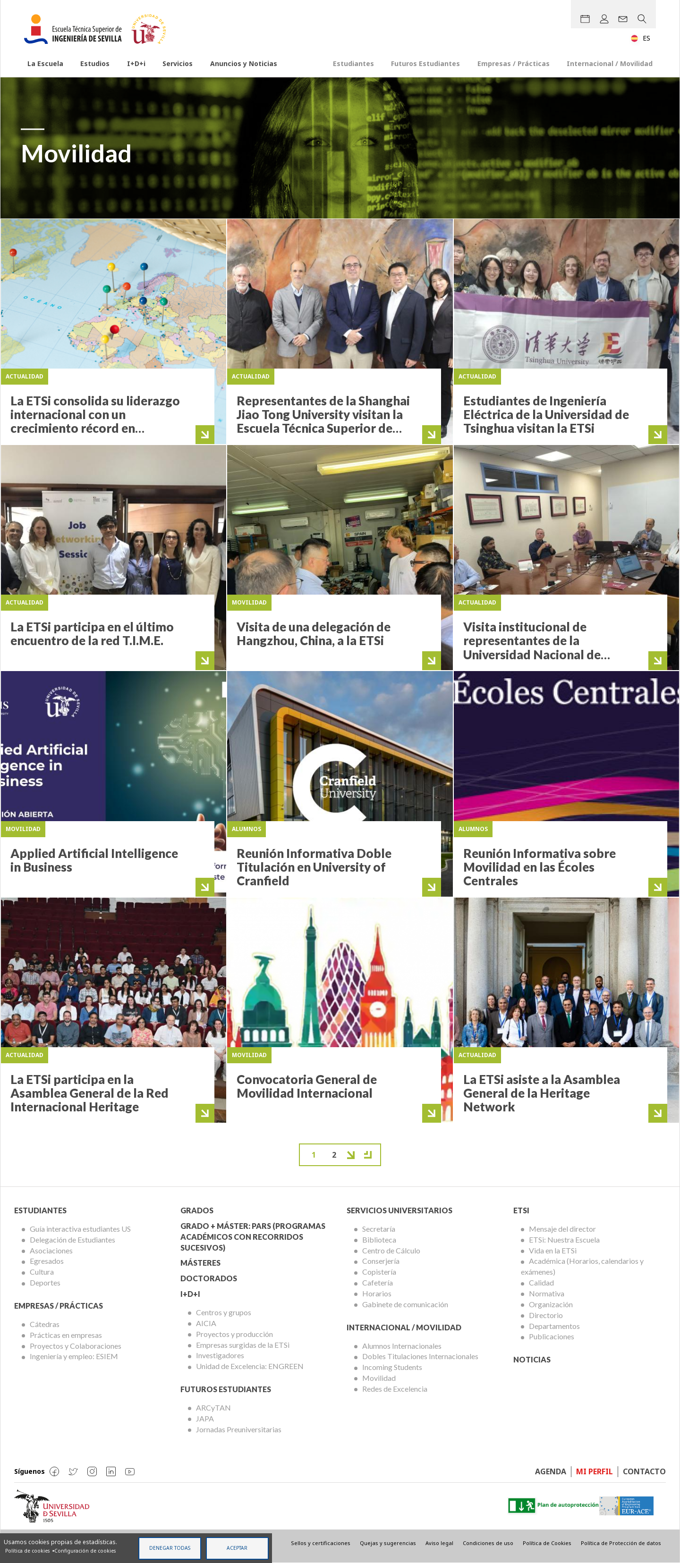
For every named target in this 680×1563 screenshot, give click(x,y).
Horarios (376, 1293)
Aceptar (237, 1548)
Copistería (379, 1271)
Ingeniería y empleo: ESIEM (74, 1356)
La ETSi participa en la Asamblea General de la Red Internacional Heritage (89, 1093)
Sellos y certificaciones (320, 1542)
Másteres (200, 1262)
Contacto (644, 1471)
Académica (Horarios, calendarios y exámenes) (582, 1266)
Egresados (47, 1260)
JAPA (205, 1418)
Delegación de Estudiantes (72, 1239)
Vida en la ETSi (553, 1250)
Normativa (546, 1293)
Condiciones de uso (488, 1542)
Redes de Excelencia (394, 1388)
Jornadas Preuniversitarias (238, 1429)
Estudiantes (353, 63)
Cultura (42, 1271)
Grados (196, 1210)
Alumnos (246, 829)
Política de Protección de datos (621, 1542)
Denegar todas (169, 1548)
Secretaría (378, 1228)
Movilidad (249, 602)
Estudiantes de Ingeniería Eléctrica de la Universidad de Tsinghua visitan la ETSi (546, 414)
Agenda (550, 1471)
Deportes (45, 1282)
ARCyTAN (213, 1407)
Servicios (177, 63)
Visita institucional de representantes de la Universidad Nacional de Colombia (532, 647)
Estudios (95, 63)
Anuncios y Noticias (243, 63)
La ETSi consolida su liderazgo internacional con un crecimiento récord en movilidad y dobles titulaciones (95, 428)
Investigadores (220, 1355)
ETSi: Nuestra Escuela (564, 1239)
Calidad (541, 1282)
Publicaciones (551, 1336)
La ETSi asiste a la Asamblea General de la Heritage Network (541, 1093)
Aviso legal (439, 1542)
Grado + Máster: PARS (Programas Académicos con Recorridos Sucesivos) (252, 1236)
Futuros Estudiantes (425, 63)
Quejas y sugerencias (388, 1542)
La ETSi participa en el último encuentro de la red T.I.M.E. (92, 633)
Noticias (532, 1359)
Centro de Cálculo (391, 1250)
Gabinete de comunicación (405, 1304)
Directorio (546, 1315)
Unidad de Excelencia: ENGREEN (250, 1365)
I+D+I (190, 1293)
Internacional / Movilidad (610, 63)
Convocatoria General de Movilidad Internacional (307, 1086)
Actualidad (24, 376)
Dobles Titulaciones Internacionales (420, 1356)
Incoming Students (392, 1366)
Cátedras (45, 1323)
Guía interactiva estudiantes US (80, 1228)
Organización (551, 1304)
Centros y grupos (223, 1312)
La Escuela (45, 63)
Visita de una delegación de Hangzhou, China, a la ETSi (314, 633)
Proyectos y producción (234, 1333)
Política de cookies (27, 1550)
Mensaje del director (562, 1228)
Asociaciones (51, 1250)
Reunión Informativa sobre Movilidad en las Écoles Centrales (539, 867)
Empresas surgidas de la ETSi (242, 1344)
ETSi (521, 1210)
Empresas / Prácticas (513, 63)
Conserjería (381, 1260)
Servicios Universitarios (399, 1210)
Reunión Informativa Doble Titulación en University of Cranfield (314, 867)
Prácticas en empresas (66, 1334)
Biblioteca (379, 1239)
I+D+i (136, 63)
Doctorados (208, 1278)
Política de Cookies (547, 1542)
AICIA (206, 1323)
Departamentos (554, 1325)
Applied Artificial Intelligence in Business (94, 860)
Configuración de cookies (85, 1550)
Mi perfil (594, 1471)
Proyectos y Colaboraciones (75, 1345)
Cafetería (377, 1282)
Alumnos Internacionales (402, 1345)
